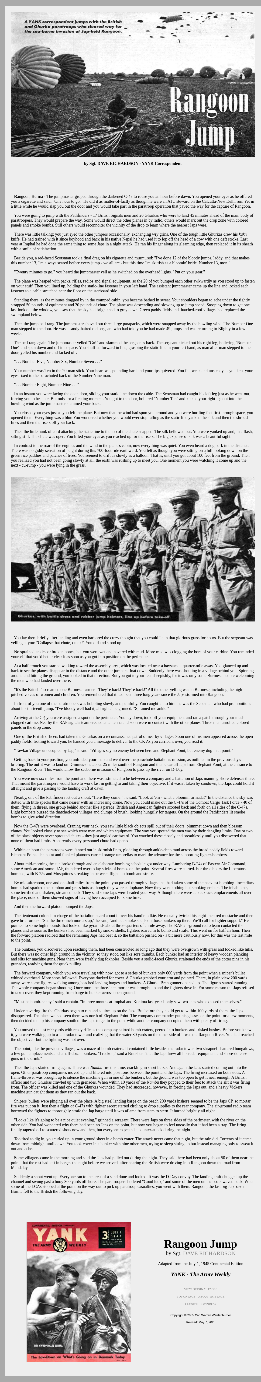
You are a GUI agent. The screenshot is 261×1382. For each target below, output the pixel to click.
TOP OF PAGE (186, 1296)
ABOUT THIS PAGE (211, 1296)
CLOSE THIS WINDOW (200, 1304)
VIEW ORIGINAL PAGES (200, 1289)
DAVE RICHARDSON (209, 1253)
